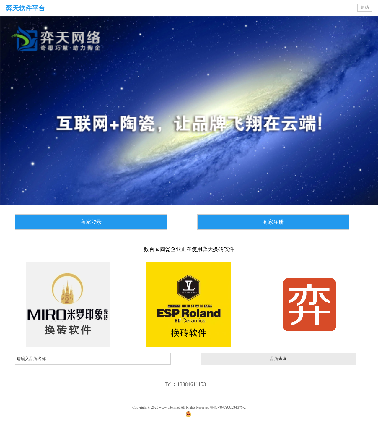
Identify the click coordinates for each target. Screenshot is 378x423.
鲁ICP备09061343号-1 (228, 407)
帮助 (365, 7)
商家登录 (91, 222)
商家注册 (273, 222)
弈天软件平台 (25, 8)
